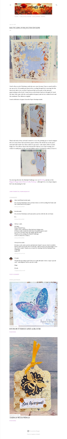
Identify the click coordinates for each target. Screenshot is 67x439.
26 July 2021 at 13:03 (19, 206)
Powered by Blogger (33, 431)
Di (15, 258)
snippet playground (24, 191)
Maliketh (38, 434)
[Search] (57, 4)
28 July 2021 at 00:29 (19, 253)
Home (16, 16)
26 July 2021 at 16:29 (19, 219)
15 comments (13, 331)
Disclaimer (36, 16)
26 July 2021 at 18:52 (19, 237)
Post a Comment (14, 274)
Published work (25, 16)
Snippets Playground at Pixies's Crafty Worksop (23, 182)
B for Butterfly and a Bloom (25, 328)
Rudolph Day (16, 191)
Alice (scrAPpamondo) (20, 200)
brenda (16, 211)
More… (43, 16)
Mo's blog (42, 180)
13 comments (13, 420)
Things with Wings (20, 417)
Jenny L (16, 224)
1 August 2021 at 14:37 (19, 270)
